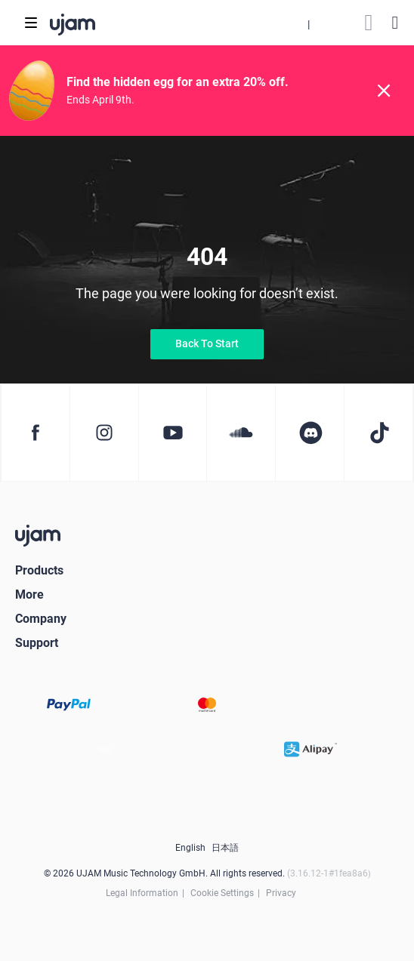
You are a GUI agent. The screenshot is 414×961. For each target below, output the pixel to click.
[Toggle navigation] (31, 23)
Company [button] (40, 618)
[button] (308, 23)
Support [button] (36, 643)
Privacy (281, 893)
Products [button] (39, 570)
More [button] (29, 594)
